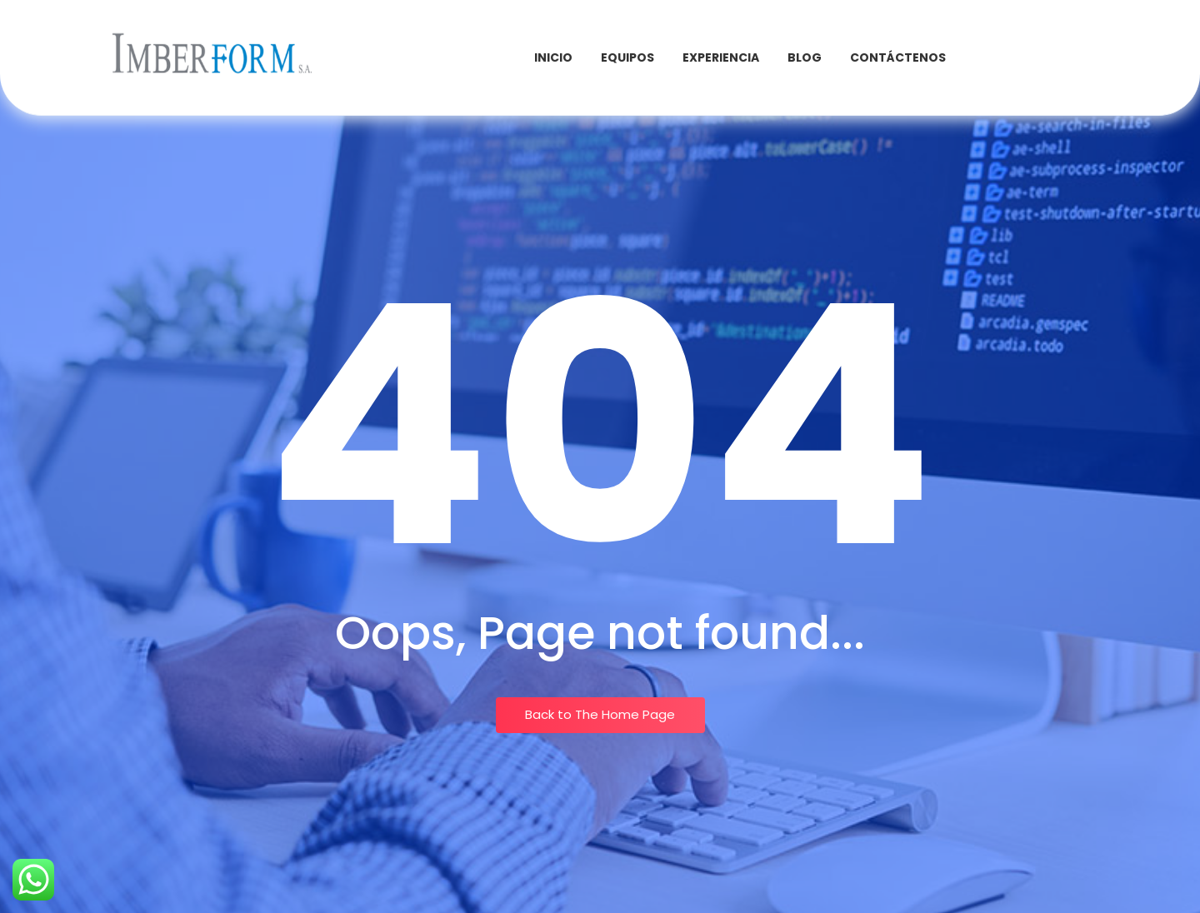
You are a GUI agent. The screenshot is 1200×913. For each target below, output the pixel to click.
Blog (805, 57)
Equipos (627, 57)
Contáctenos (898, 57)
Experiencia (720, 57)
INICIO (553, 57)
